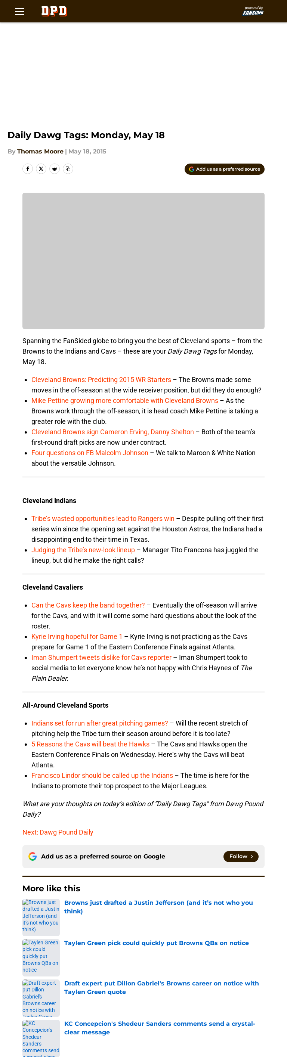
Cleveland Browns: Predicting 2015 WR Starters (101, 379)
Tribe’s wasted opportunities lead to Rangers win (103, 518)
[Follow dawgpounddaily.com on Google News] (241, 856)
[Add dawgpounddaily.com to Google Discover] (225, 169)
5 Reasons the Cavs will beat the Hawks (90, 744)
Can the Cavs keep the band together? (88, 605)
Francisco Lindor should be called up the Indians (102, 775)
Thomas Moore (40, 151)
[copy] (68, 169)
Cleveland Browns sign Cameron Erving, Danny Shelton (112, 432)
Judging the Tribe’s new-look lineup (83, 550)
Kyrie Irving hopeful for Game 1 (77, 636)
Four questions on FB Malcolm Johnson (89, 453)
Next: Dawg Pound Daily (57, 832)
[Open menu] (19, 11)
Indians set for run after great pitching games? (99, 723)
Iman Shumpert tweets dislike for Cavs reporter (101, 657)
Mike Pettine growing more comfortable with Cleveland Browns (124, 400)
